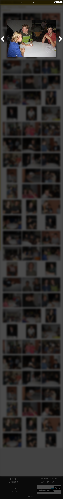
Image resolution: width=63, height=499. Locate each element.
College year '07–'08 (24, 2)
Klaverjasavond (34, 2)
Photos (15, 2)
